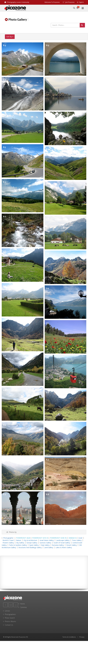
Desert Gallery (71, 545)
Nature (18, 540)
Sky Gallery (20, 543)
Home (22, 604)
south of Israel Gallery (62, 543)
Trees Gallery (77, 540)
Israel (80, 538)
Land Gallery (48, 547)
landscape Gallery (62, 540)
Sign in (80, 2)
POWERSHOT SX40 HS (58, 538)
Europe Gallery (32, 543)
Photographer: (8, 538)
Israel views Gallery (47, 540)
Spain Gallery (34, 545)
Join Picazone (68, 2)
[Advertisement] (44, 572)
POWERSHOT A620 (23, 538)
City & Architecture (30, 540)
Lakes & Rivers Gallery (64, 547)
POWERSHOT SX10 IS (40, 538)
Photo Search (10, 618)
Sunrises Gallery (45, 543)
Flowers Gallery (8, 543)
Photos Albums (10, 621)
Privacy (81, 637)
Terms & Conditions (69, 637)
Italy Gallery (45, 545)
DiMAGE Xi (72, 538)
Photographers (10, 614)
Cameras (23, 607)
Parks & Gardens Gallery (18, 545)
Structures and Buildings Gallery (30, 547)
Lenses (7, 611)
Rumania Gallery (58, 545)
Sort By (9, 37)
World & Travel (8, 540)
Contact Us (9, 625)
